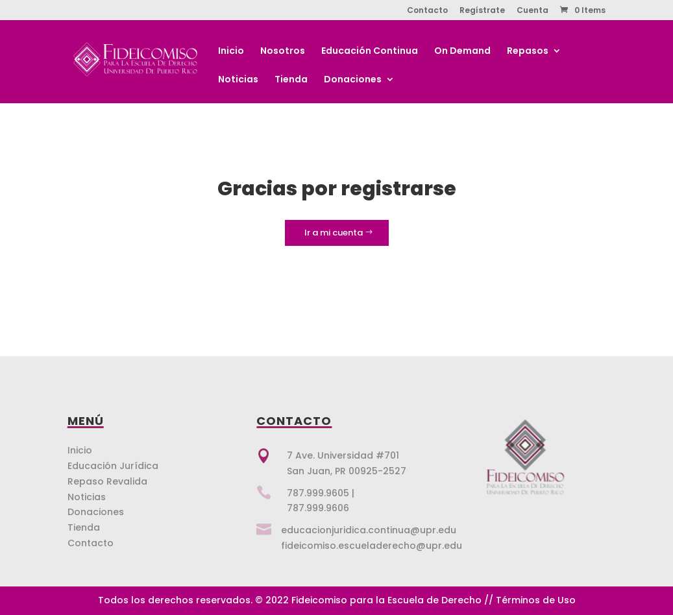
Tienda (291, 80)
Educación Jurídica (112, 465)
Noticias (238, 80)
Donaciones (353, 80)
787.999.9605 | (320, 493)
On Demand (462, 51)
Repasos (527, 51)
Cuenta (532, 11)
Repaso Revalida (107, 481)
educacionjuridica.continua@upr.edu (368, 530)
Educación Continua (369, 51)
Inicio (231, 51)
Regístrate (482, 11)
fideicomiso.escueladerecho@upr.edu (371, 545)
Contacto (427, 11)
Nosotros (282, 51)
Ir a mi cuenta (333, 232)
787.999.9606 (318, 507)
